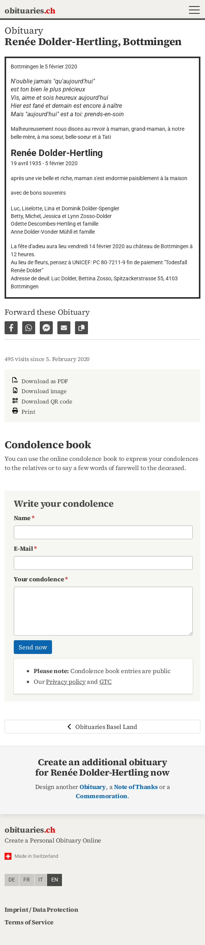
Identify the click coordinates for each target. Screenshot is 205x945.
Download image (38, 391)
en (54, 880)
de (11, 880)
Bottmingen (152, 41)
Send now (33, 647)
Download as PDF (39, 381)
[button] (192, 11)
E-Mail (25, 548)
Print (23, 411)
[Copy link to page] (81, 327)
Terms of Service (29, 922)
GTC (105, 681)
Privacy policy (66, 681)
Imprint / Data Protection (41, 909)
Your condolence (41, 579)
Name (24, 518)
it (40, 880)
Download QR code (41, 401)
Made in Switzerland (36, 856)
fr (26, 880)
